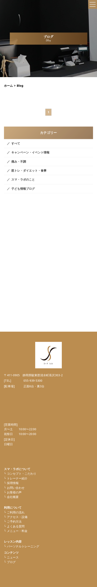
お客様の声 (14, 492)
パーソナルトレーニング (23, 546)
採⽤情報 (13, 483)
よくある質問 (16, 526)
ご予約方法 (14, 521)
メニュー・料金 (17, 531)
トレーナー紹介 (17, 478)
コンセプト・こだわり (21, 473)
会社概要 (13, 497)
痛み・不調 (18, 165)
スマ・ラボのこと (23, 182)
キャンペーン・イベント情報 (30, 155)
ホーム (8, 86)
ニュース (13, 557)
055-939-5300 (32, 381)
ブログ (11, 562)
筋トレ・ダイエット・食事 (29, 174)
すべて (15, 146)
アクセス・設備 (17, 517)
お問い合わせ (16, 488)
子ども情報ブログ (23, 192)
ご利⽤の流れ (16, 512)
